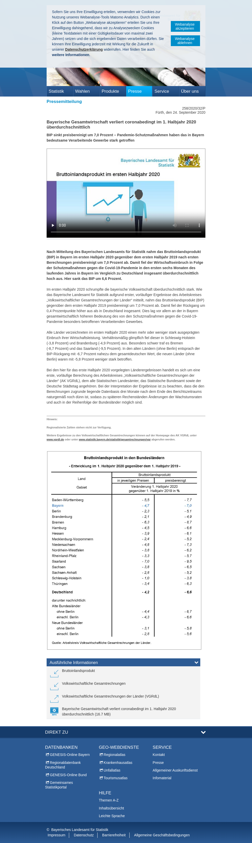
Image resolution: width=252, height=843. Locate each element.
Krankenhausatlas (118, 762)
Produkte (110, 91)
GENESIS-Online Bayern (70, 755)
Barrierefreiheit (114, 835)
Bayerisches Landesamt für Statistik (79, 830)
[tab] (123, 663)
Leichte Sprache (112, 816)
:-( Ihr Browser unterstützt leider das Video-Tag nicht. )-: (126, 193)
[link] (72, 672)
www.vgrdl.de (55, 439)
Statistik (56, 91)
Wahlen (82, 91)
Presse (135, 91)
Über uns (190, 91)
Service (161, 91)
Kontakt (159, 755)
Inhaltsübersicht (111, 808)
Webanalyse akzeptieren (185, 26)
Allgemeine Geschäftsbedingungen (162, 835)
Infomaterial (162, 778)
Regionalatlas (114, 755)
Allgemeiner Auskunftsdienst (175, 770)
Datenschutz (84, 835)
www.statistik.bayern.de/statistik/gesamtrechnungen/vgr (115, 439)
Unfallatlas (112, 770)
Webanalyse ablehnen (185, 41)
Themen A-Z (109, 800)
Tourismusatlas (116, 778)
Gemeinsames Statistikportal (59, 785)
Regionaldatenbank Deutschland (63, 764)
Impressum (56, 835)
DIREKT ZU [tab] (56, 732)
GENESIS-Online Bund (68, 775)
